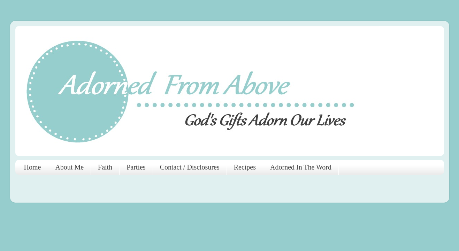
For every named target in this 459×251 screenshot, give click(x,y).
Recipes (245, 167)
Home (32, 167)
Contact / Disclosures (190, 167)
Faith (105, 167)
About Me (69, 167)
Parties (136, 167)
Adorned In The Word (300, 167)
